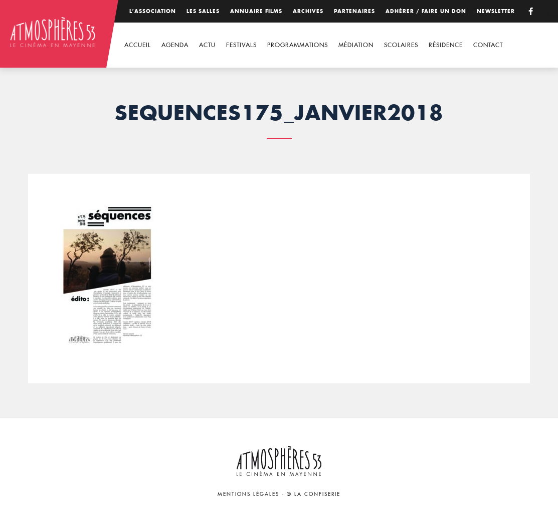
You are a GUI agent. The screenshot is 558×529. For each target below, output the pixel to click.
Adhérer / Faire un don (426, 11)
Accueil (137, 45)
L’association (152, 11)
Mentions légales (248, 494)
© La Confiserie (313, 494)
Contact (488, 45)
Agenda (175, 45)
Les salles (203, 11)
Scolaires (401, 45)
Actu (207, 45)
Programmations (297, 45)
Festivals (241, 45)
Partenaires (354, 11)
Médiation (356, 45)
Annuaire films (256, 11)
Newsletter (496, 11)
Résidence (446, 45)
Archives (308, 11)
